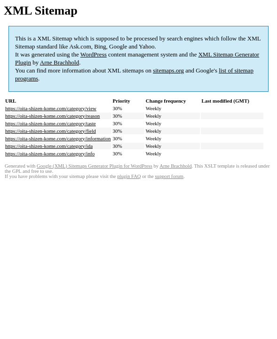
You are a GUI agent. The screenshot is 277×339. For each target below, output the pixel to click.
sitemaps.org (168, 70)
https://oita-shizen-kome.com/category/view (50, 108)
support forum (169, 176)
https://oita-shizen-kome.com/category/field (50, 131)
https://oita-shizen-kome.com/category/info (50, 153)
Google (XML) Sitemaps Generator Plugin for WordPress (94, 166)
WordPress (93, 54)
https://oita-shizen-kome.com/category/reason (52, 116)
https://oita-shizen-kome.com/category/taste (50, 123)
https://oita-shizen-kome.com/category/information (58, 138)
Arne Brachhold (59, 62)
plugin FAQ (129, 176)
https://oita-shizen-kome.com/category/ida (49, 146)
